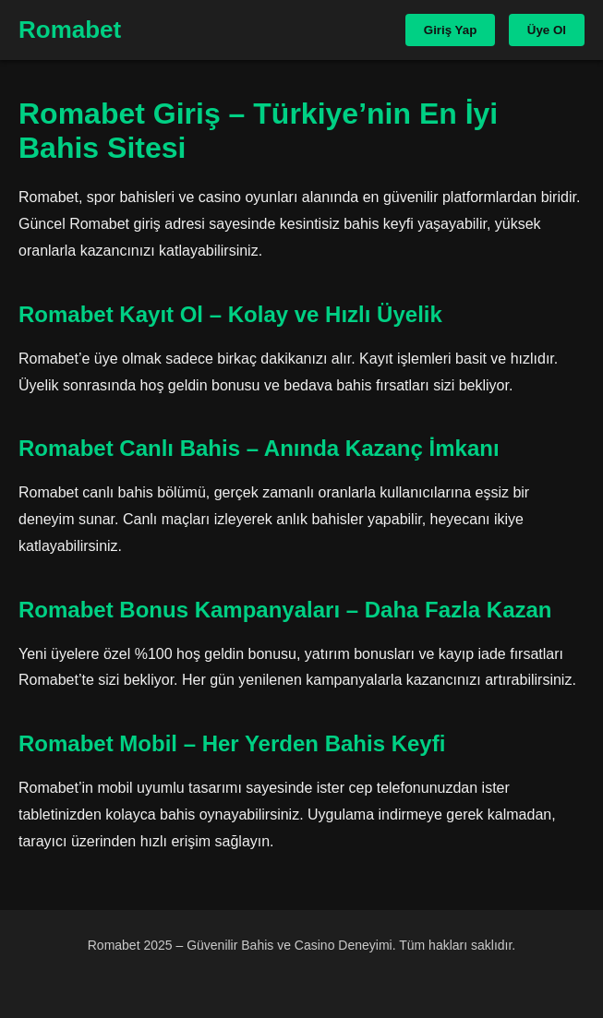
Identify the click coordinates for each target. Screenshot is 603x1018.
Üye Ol (546, 30)
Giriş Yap (450, 30)
